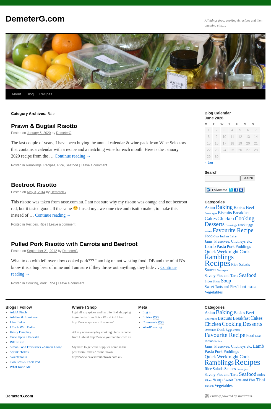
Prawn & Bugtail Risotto (44, 126)
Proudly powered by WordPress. (231, 396)
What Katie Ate (20, 367)
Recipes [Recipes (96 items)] (217, 263)
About (16, 94)
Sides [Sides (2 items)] (208, 281)
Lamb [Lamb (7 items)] (210, 246)
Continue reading (73, 156)
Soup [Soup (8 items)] (226, 281)
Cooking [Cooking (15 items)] (244, 218)
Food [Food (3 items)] (209, 236)
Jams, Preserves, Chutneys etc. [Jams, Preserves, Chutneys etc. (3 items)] (228, 241)
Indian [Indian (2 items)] (224, 236)
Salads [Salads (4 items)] (244, 264)
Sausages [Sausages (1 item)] (222, 270)
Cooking (32, 283)
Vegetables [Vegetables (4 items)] (214, 292)
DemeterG (63, 133)
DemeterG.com (35, 18)
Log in (147, 312)
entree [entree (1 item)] (208, 231)
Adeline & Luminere (24, 317)
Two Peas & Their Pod (25, 362)
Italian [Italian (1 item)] (233, 236)
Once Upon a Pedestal (24, 337)
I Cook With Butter (22, 327)
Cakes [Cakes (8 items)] (211, 218)
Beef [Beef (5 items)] (250, 207)
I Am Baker (17, 322)
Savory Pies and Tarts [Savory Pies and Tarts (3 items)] (221, 276)
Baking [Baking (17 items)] (224, 207)
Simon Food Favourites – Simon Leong (36, 347)
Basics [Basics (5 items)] (239, 207)
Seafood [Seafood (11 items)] (247, 275)
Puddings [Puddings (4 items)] (243, 246)
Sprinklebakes (19, 352)
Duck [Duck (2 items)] (241, 225)
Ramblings (33, 165)
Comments (153, 322)
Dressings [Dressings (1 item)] (231, 225)
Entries (151, 317)
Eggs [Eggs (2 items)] (249, 225)
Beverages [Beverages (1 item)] (211, 213)
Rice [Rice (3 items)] (234, 265)
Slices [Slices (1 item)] (216, 281)
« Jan (209, 162)
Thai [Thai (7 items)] (242, 286)
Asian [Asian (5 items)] (210, 207)
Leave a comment (94, 165)
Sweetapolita (18, 357)
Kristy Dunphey (20, 332)
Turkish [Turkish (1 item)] (251, 287)
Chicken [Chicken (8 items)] (226, 218)
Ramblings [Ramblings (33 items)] (219, 257)
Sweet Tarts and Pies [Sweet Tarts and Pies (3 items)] (221, 287)
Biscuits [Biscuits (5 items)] (225, 212)
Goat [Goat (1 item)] (216, 236)
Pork (43, 283)
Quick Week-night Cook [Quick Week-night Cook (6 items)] (227, 251)
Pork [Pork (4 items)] (231, 246)
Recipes (45, 94)
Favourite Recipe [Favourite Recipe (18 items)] (233, 230)
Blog (30, 94)
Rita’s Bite (17, 342)
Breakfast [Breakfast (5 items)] (241, 212)
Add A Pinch (18, 312)
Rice (60, 165)
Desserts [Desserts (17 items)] (215, 224)
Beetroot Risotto (34, 185)
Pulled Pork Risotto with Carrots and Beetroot (74, 244)
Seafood (72, 165)
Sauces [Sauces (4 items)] (210, 270)
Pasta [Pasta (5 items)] (221, 246)
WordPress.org (152, 327)
